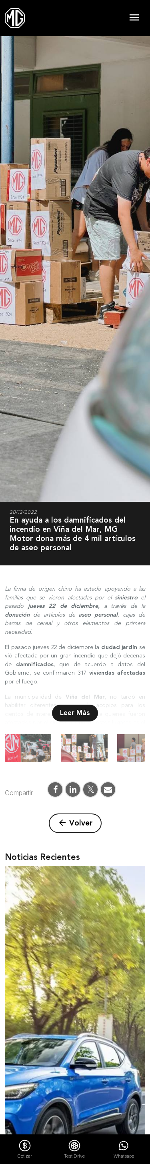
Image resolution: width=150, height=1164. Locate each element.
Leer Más (75, 712)
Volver (75, 823)
